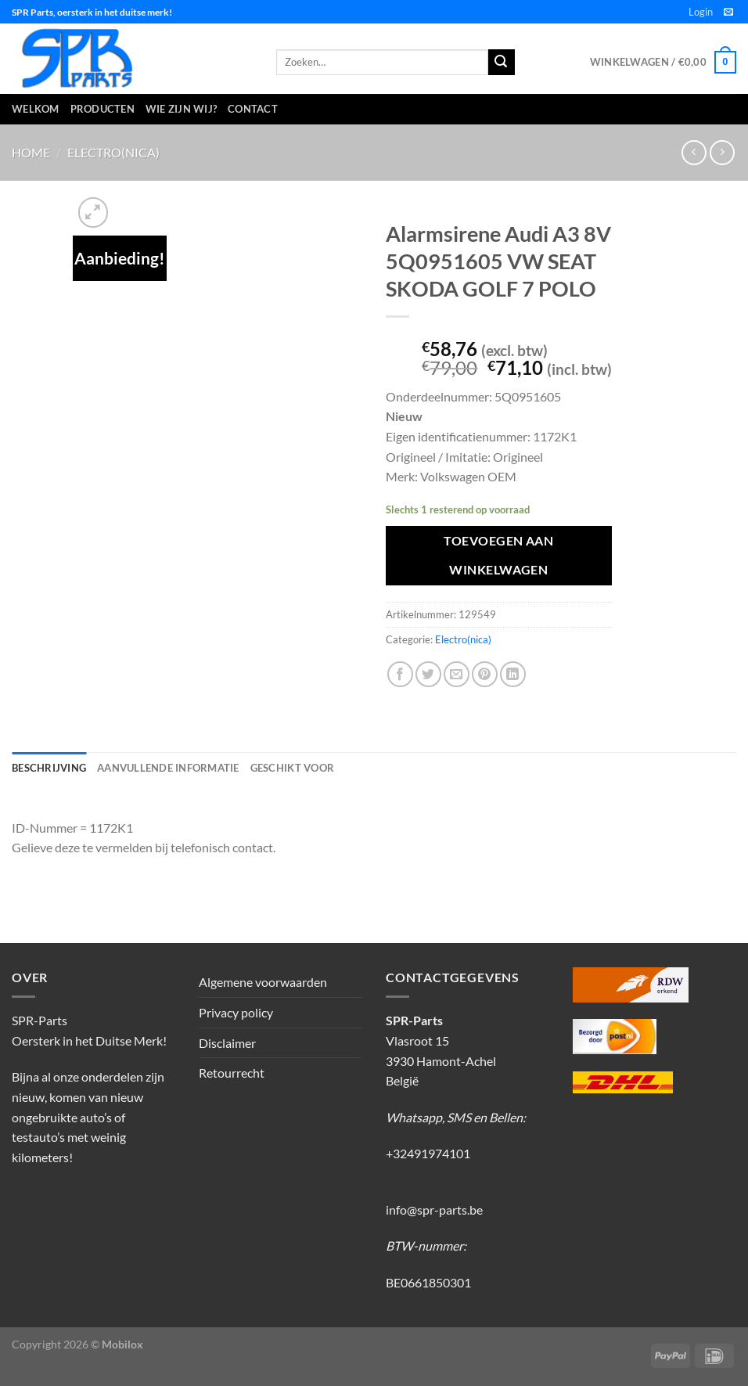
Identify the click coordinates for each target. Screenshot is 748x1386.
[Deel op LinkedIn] (513, 674)
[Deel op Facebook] (400, 674)
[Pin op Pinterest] (485, 674)
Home (31, 152)
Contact (253, 109)
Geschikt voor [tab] (292, 767)
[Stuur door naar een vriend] (456, 674)
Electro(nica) (113, 152)
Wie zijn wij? (181, 109)
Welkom (35, 109)
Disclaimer (227, 1042)
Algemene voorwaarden (263, 981)
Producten (102, 109)
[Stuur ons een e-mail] (728, 12)
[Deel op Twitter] (428, 674)
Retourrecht (231, 1072)
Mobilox (122, 1344)
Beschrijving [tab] (49, 767)
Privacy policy (236, 1012)
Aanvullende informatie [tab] (168, 767)
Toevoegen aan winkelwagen (498, 555)
